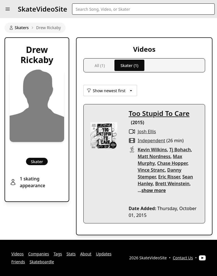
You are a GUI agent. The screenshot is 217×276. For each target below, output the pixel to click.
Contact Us (183, 257)
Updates (103, 253)
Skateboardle (42, 261)
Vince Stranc (151, 170)
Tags (57, 253)
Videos (17, 253)
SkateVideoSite (42, 9)
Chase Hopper (172, 163)
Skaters (19, 27)
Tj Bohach (180, 149)
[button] (7, 9)
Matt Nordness (154, 156)
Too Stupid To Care (159, 113)
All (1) (100, 65)
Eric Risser (169, 177)
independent (151, 140)
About (86, 253)
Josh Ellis (147, 131)
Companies (38, 253)
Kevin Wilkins (152, 149)
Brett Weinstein (172, 183)
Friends (18, 261)
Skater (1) (129, 65)
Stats (70, 253)
